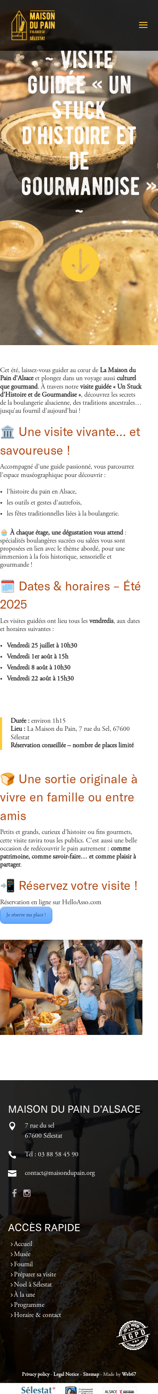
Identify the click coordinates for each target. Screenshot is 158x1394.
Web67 (129, 1374)
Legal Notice (66, 1374)
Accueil (23, 1244)
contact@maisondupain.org (60, 1173)
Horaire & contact (37, 1315)
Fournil (23, 1264)
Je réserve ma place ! (26, 915)
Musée (22, 1254)
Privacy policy (35, 1374)
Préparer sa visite (35, 1274)
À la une (24, 1295)
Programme (29, 1305)
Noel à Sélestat (33, 1284)
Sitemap (91, 1374)
